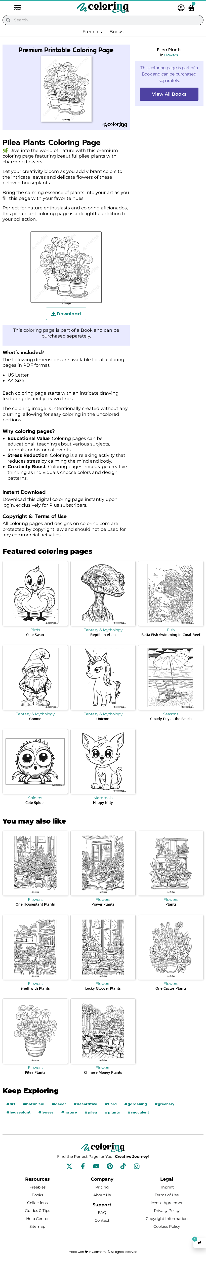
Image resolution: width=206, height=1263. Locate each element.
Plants (171, 904)
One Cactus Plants (170, 988)
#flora (111, 1104)
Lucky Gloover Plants (103, 988)
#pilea (91, 1112)
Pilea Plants (35, 1072)
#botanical (33, 1104)
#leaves (46, 1112)
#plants (112, 1112)
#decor (59, 1104)
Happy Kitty (103, 802)
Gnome (35, 719)
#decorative (85, 1104)
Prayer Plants (103, 904)
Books (116, 31)
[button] (15, 8)
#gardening (135, 1104)
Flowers (171, 55)
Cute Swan (35, 635)
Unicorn (102, 719)
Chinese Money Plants (103, 1072)
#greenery (164, 1104)
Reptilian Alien (103, 635)
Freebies (92, 31)
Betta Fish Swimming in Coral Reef (170, 635)
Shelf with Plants (35, 988)
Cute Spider (35, 802)
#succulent (138, 1112)
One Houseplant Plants (35, 904)
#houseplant (18, 1112)
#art (10, 1104)
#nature (69, 1112)
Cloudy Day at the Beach (171, 719)
